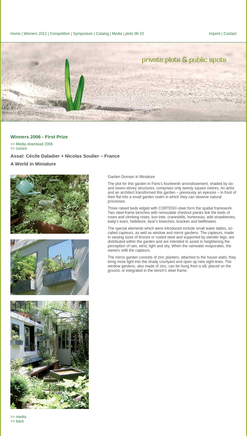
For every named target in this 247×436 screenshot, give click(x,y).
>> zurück (18, 148)
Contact (229, 33)
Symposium (83, 33)
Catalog (102, 33)
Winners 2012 (35, 33)
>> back (17, 421)
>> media (18, 417)
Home (15, 33)
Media (117, 33)
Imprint (215, 33)
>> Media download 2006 (31, 144)
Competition (60, 33)
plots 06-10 (134, 33)
